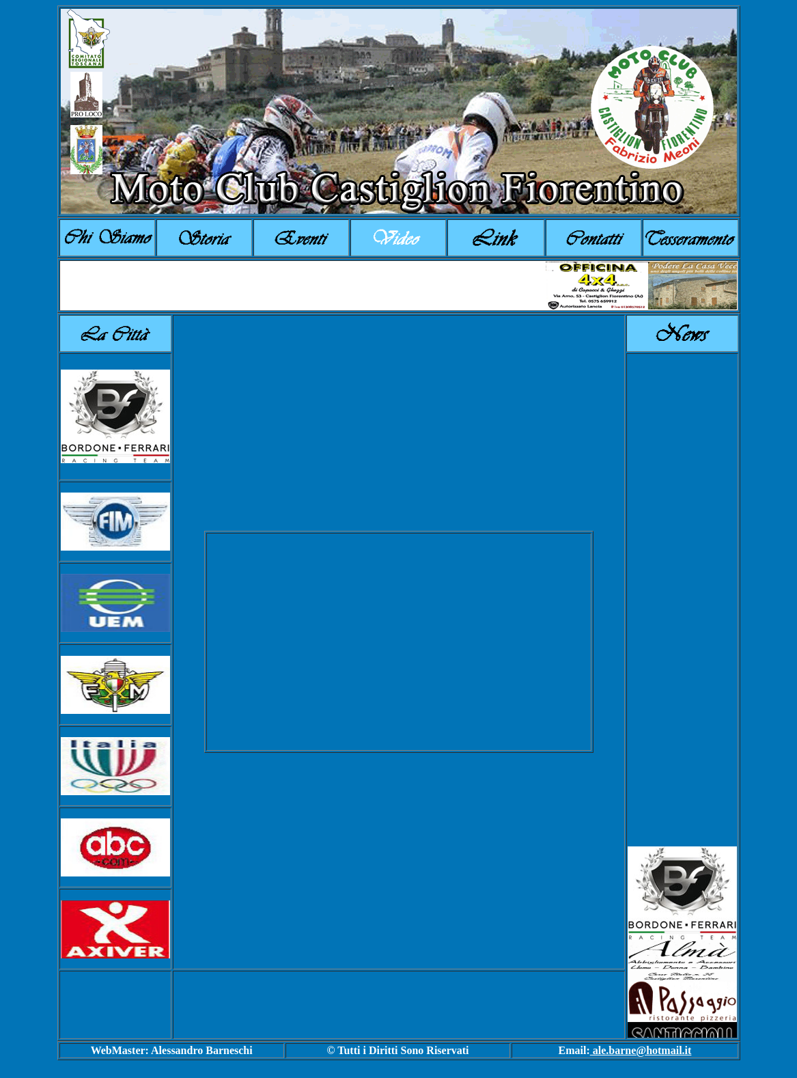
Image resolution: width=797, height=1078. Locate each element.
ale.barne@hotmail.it (641, 1050)
